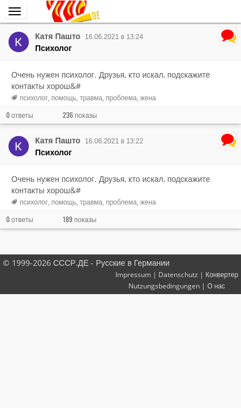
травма (91, 98)
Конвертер (221, 274)
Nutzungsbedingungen (164, 285)
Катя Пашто (57, 36)
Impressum (133, 274)
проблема (121, 98)
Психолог (53, 48)
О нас (216, 285)
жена (148, 98)
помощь (63, 98)
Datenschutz (178, 274)
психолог (34, 98)
